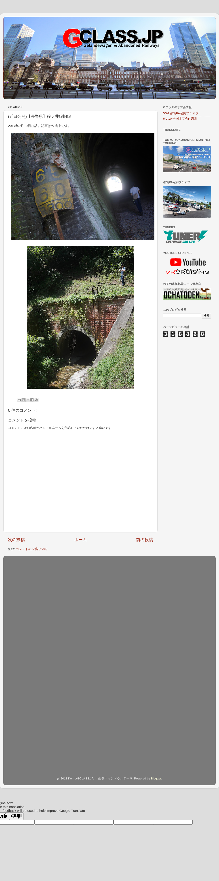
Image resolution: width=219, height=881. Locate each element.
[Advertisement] (185, 366)
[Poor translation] (16, 816)
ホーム (80, 539)
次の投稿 (16, 539)
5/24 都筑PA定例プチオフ (181, 113)
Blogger (156, 778)
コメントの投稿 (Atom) (32, 549)
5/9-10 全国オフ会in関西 (180, 118)
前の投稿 (144, 539)
